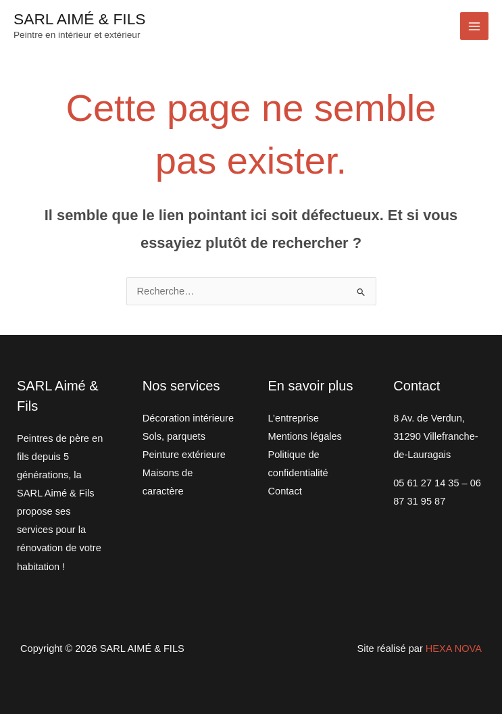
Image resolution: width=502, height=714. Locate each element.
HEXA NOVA (454, 648)
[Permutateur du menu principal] (474, 26)
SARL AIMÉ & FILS (80, 19)
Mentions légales (305, 436)
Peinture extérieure (184, 454)
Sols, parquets (174, 436)
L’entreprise (293, 418)
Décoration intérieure (188, 418)
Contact (285, 491)
